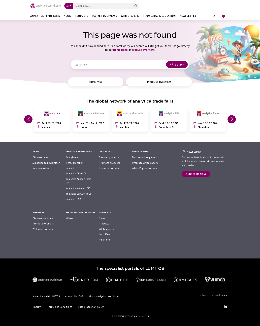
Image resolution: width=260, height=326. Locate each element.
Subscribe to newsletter (46, 162)
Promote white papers (145, 162)
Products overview (109, 168)
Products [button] (81, 15)
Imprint (36, 306)
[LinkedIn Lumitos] (225, 306)
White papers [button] (130, 15)
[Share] (214, 16)
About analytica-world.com (104, 296)
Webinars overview (43, 229)
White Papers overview (145, 168)
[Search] (135, 6)
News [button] (67, 15)
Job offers (104, 234)
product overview (143, 50)
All (67, 5)
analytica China (76, 173)
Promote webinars (43, 223)
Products (104, 223)
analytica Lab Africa (79, 193)
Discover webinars (42, 218)
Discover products (109, 157)
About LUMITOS (74, 296)
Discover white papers (144, 157)
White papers (106, 229)
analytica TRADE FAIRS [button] (45, 15)
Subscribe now (196, 174)
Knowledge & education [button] (159, 15)
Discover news (40, 157)
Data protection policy (91, 306)
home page (120, 50)
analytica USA (75, 199)
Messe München (74, 162)
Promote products (109, 162)
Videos (69, 218)
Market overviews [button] (104, 15)
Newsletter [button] (188, 15)
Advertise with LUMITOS (46, 296)
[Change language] (223, 16)
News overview (40, 168)
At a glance (72, 157)
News (102, 218)
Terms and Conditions (59, 306)
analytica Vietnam (78, 188)
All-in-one (104, 239)
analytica (73, 168)
